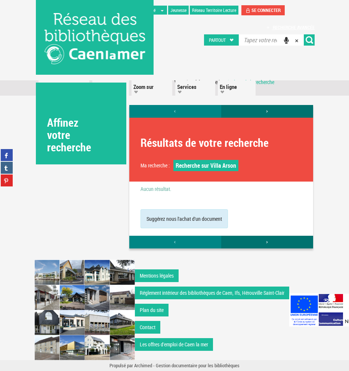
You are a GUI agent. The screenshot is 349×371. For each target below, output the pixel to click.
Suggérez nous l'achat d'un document (184, 218)
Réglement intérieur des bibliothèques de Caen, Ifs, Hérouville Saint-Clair (212, 292)
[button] (222, 40)
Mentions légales (157, 275)
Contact (147, 327)
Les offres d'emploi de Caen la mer (174, 344)
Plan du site (152, 309)
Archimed (143, 365)
